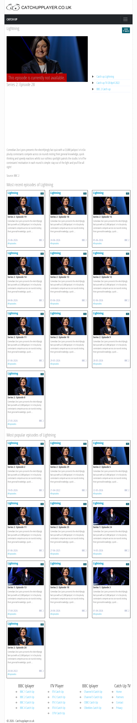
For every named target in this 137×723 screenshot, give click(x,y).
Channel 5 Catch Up (93, 697)
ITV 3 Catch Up (58, 702)
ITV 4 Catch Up (58, 708)
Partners (120, 697)
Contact (119, 702)
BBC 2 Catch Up (27, 697)
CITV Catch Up (58, 713)
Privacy (119, 708)
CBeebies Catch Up (92, 708)
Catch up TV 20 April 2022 (108, 83)
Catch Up (12, 19)
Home (119, 692)
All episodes (12, 243)
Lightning (13, 28)
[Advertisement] (47, 114)
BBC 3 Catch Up (27, 702)
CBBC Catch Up (91, 702)
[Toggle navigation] (125, 19)
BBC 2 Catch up (104, 89)
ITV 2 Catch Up (58, 697)
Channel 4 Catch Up (93, 692)
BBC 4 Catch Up (27, 708)
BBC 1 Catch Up (27, 692)
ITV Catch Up (58, 692)
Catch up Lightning (105, 76)
